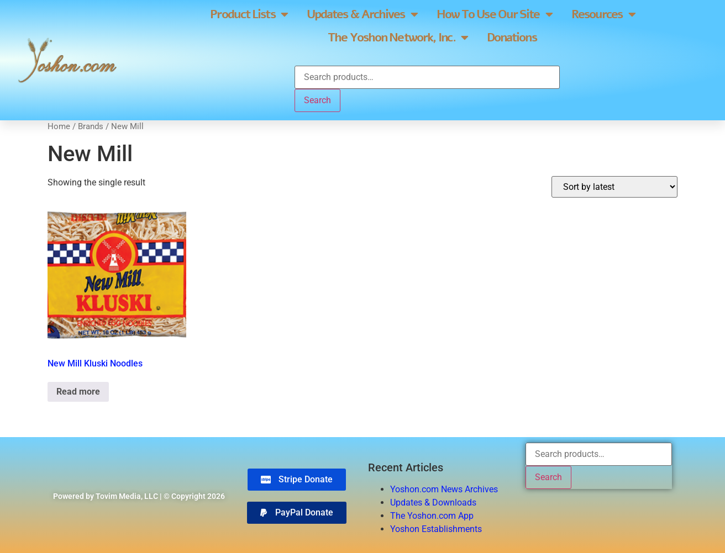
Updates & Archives (362, 14)
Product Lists (248, 14)
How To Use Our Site (494, 14)
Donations (512, 37)
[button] (296, 513)
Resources (603, 14)
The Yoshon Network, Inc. (397, 37)
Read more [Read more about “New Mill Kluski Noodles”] (78, 391)
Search (317, 100)
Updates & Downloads (433, 502)
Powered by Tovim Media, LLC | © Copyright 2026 (139, 496)
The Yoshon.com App (432, 516)
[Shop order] (614, 187)
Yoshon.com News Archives (444, 489)
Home (59, 126)
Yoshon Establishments (436, 529)
